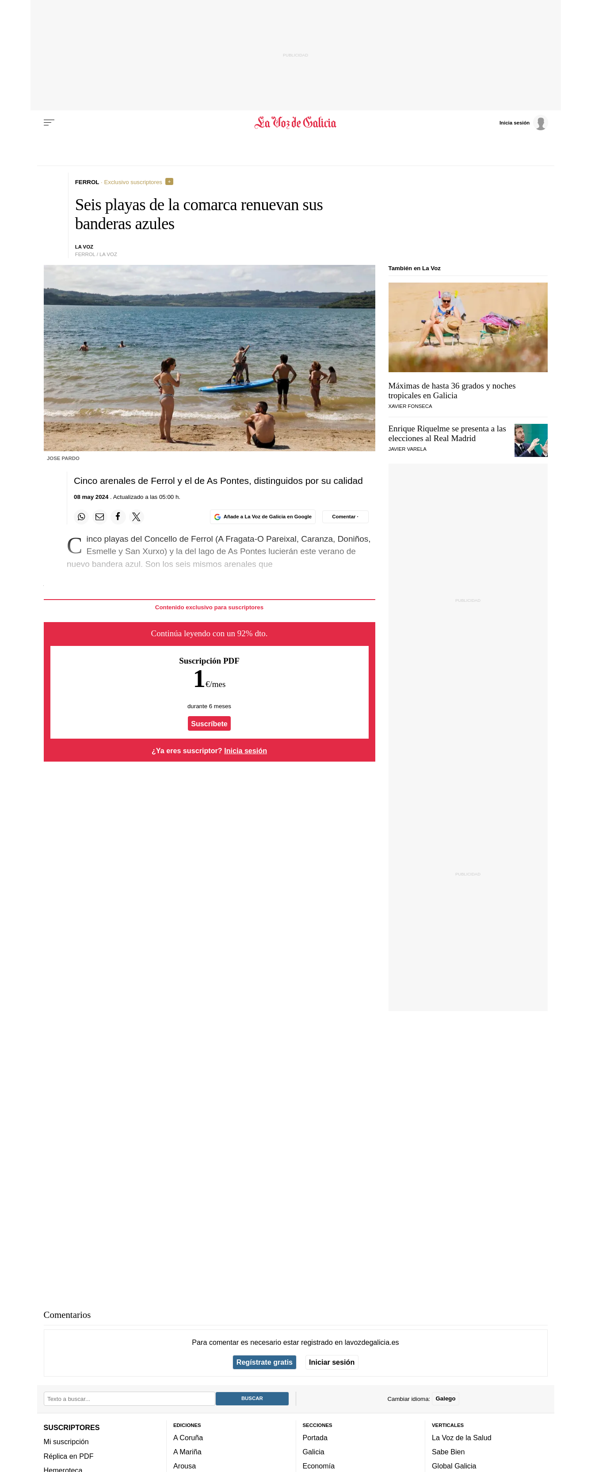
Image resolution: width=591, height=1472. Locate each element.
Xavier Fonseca (410, 406)
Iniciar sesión (332, 1362)
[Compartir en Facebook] (118, 517)
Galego (445, 1398)
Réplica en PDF (69, 1456)
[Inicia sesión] (524, 122)
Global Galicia (454, 1466)
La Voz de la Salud (462, 1438)
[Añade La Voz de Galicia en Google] (262, 517)
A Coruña (188, 1438)
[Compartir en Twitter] (136, 517)
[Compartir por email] (99, 517)
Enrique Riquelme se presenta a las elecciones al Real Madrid (447, 433)
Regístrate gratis (264, 1362)
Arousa (184, 1466)
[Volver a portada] (295, 123)
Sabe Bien (448, 1452)
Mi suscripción (66, 1442)
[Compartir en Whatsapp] (81, 517)
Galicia (313, 1452)
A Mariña (187, 1452)
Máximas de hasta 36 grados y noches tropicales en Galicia (452, 390)
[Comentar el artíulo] (345, 516)
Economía (319, 1466)
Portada (315, 1438)
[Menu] (49, 123)
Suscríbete (209, 724)
